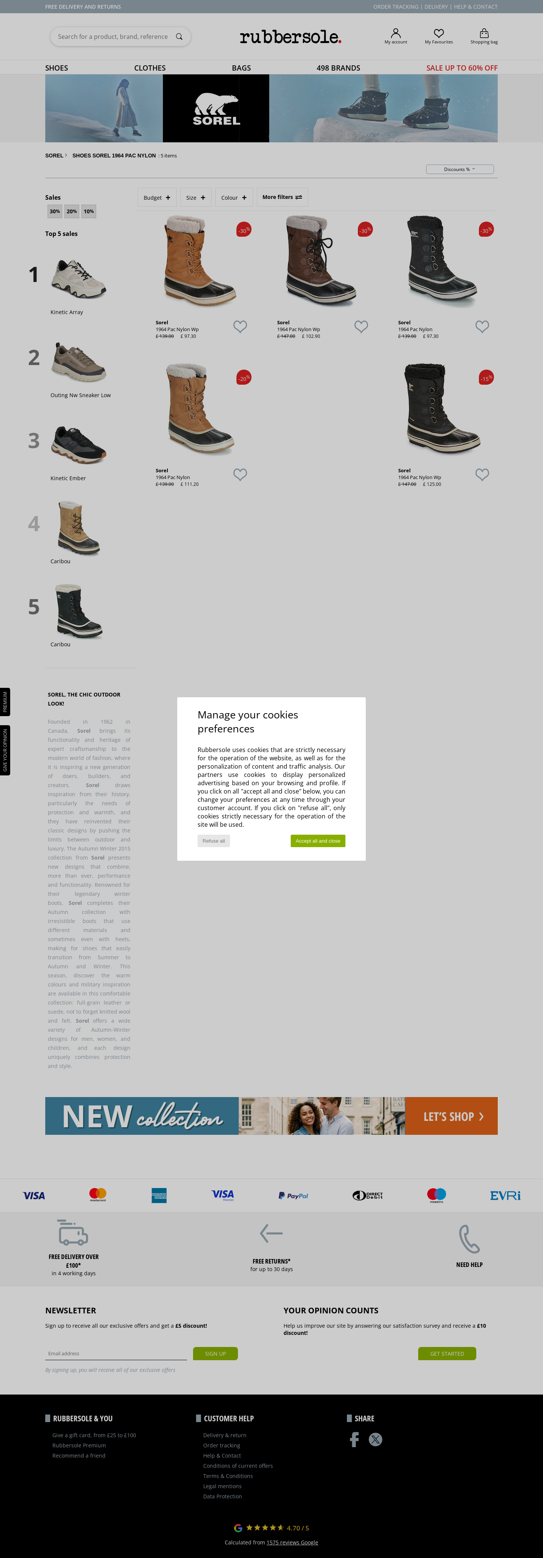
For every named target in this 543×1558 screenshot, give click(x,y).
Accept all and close (318, 841)
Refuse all (213, 841)
